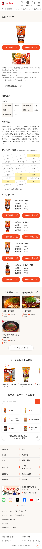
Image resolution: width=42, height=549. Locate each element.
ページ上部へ (38, 545)
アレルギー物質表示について (14, 189)
